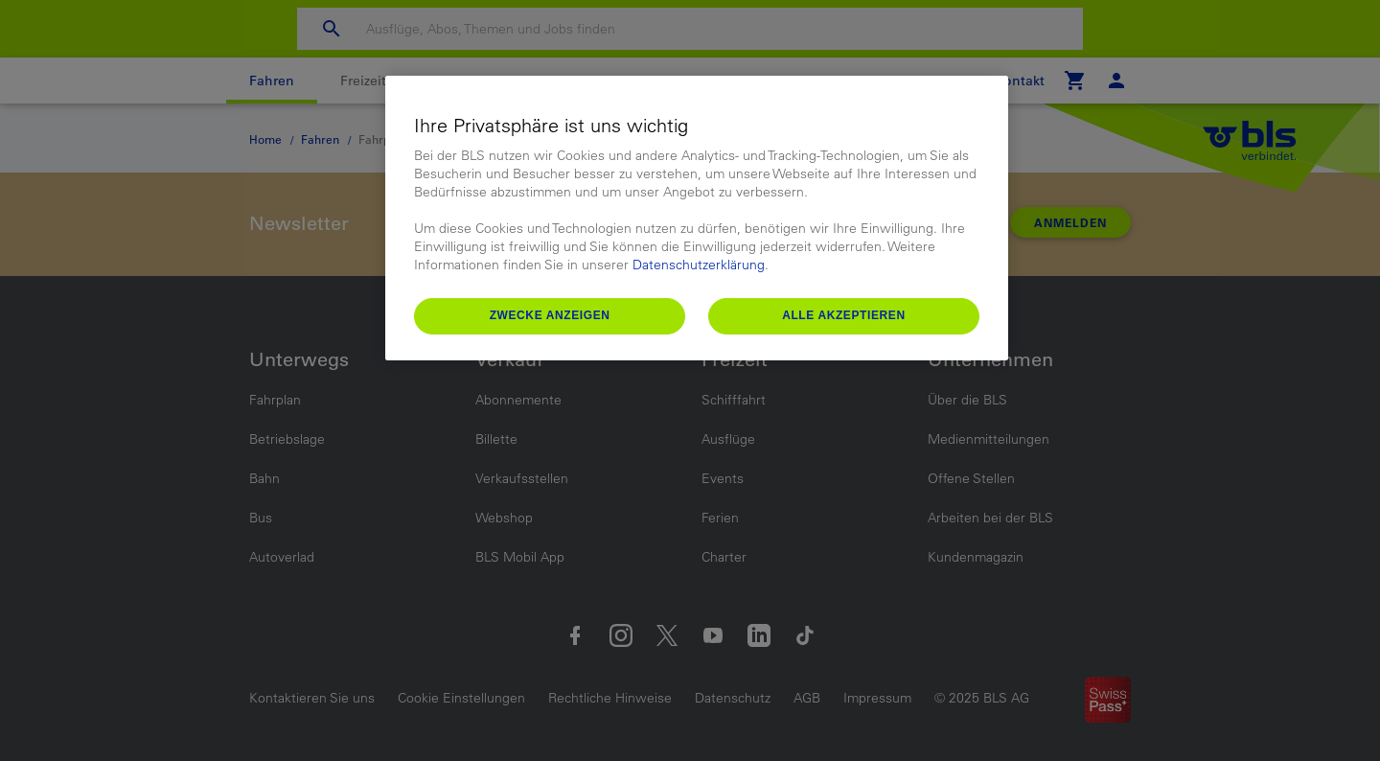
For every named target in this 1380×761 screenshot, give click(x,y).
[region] (696, 218)
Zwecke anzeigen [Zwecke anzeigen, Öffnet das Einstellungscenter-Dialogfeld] (550, 315)
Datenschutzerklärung (698, 264)
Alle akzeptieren (844, 315)
